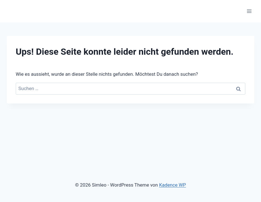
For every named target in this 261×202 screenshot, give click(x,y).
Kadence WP (172, 185)
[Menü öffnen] (249, 11)
